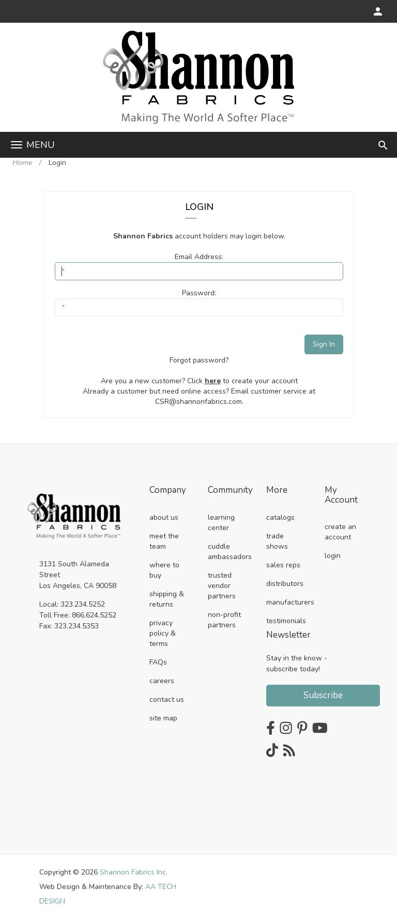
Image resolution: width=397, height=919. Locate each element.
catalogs (280, 517)
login (333, 556)
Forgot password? (199, 360)
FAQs (158, 662)
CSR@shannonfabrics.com (198, 401)
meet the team (164, 541)
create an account (340, 532)
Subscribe (323, 695)
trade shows (277, 541)
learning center (221, 523)
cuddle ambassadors (230, 551)
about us (163, 517)
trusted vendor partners (222, 585)
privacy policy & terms (162, 633)
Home (22, 163)
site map (163, 718)
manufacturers (290, 602)
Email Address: (199, 257)
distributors (284, 584)
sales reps (283, 565)
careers (161, 681)
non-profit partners (224, 620)
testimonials (286, 621)
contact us (166, 699)
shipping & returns (166, 599)
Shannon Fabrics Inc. (133, 872)
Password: (199, 293)
